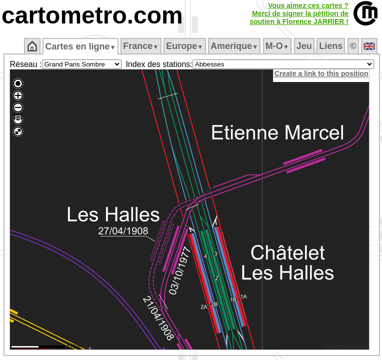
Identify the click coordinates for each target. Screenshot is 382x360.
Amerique (234, 46)
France (140, 46)
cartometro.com (92, 15)
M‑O (277, 46)
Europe (184, 46)
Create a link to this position (321, 74)
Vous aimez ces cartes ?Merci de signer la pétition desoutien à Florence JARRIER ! (299, 14)
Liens (330, 46)
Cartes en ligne (80, 47)
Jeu (304, 46)
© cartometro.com (346, 347)
